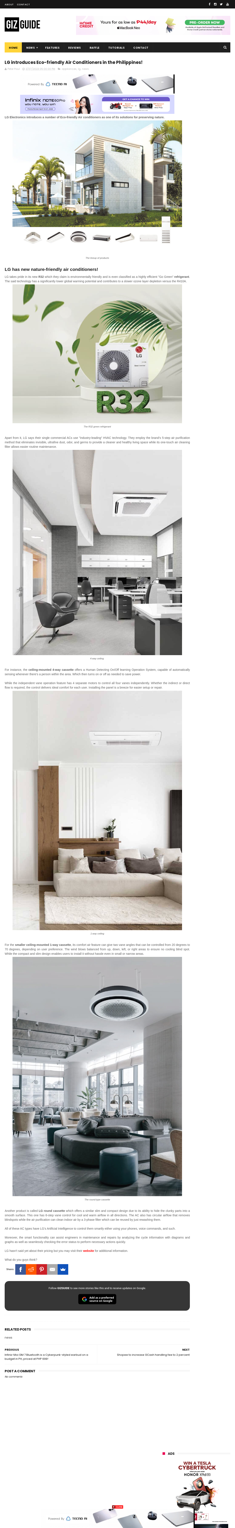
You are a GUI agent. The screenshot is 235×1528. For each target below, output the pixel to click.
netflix (164, 1458)
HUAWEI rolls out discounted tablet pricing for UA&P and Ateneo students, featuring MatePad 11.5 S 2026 (207, 431)
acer (163, 1442)
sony (189, 1434)
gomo (213, 1481)
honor (188, 1419)
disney (164, 1489)
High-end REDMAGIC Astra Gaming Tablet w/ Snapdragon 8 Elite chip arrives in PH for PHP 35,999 (205, 389)
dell (204, 1473)
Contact (23, 4)
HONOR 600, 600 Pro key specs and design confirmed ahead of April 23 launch (207, 409)
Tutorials (116, 48)
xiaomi (187, 1411)
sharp (209, 1450)
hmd (186, 1489)
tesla (163, 1497)
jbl (186, 1473)
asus (211, 1419)
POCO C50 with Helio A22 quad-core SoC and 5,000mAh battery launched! (207, 368)
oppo (163, 1411)
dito (184, 1442)
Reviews (74, 48)
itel (206, 1458)
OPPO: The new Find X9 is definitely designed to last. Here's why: (194, 219)
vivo (211, 1411)
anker (191, 1481)
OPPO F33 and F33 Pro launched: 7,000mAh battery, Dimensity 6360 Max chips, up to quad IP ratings (207, 555)
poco (163, 1450)
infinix (187, 1426)
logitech (165, 1473)
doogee (197, 1465)
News (30, 48)
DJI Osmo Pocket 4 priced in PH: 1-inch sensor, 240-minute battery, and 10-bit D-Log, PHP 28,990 (207, 514)
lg (79, 78)
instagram (167, 1481)
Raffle (95, 48)
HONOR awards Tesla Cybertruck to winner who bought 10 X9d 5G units (205, 451)
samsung (194, 1403)
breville (185, 1497)
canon (186, 1458)
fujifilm (186, 1450)
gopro (207, 1489)
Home (13, 48)
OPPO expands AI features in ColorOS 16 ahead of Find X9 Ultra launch (207, 534)
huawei (165, 1403)
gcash (206, 1442)
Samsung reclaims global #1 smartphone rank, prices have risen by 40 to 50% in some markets (207, 492)
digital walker (169, 1465)
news (85, 78)
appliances (69, 78)
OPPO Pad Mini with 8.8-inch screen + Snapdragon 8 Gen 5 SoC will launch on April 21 (206, 470)
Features (52, 48)
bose (206, 1497)
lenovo (164, 1434)
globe (164, 1426)
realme (165, 1419)
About (9, 4)
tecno (211, 1434)
